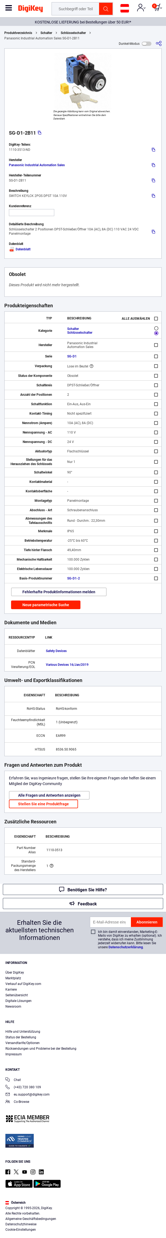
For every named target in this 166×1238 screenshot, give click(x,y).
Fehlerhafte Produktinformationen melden (58, 592)
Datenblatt (20, 249)
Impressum (13, 1054)
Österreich (15, 1203)
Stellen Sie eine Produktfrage (43, 804)
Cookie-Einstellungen (20, 1230)
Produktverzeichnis (18, 33)
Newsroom (13, 1006)
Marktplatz (13, 978)
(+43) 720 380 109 (23, 1087)
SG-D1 (72, 356)
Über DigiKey (14, 972)
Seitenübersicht (16, 995)
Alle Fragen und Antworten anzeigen (49, 795)
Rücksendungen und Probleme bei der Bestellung (40, 1049)
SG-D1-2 (73, 578)
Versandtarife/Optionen (22, 1043)
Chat (13, 1080)
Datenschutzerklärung (126, 947)
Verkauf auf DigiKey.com (23, 984)
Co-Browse (17, 1102)
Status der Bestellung (20, 1037)
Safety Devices (56, 651)
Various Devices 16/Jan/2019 (67, 665)
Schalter (46, 33)
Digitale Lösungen (18, 1001)
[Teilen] (159, 43)
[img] (30, 9)
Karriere (11, 989)
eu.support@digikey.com (27, 1094)
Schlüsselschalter (73, 33)
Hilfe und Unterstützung (22, 1032)
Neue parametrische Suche (45, 605)
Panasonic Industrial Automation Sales (37, 165)
